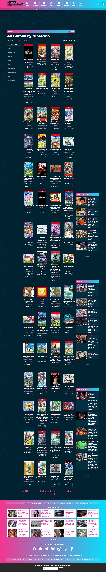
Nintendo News (55, 559)
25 (85, 224)
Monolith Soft (31, 96)
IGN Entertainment (44, 555)
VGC (73, 559)
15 (70, 491)
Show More (53, 539)
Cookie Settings (86, 503)
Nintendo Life (20, 559)
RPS (92, 559)
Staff (26, 503)
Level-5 (44, 358)
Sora (71, 240)
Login (96, 4)
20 (53, 494)
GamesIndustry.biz (81, 559)
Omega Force (44, 91)
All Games (71, 31)
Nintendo (29, 64)
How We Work (33, 503)
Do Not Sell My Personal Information (73, 555)
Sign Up (99, 4)
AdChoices (62, 555)
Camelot (57, 330)
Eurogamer (67, 559)
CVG (88, 559)
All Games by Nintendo (28, 36)
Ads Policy (72, 503)
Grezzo (31, 271)
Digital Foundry (45, 559)
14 (67, 491)
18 (47, 494)
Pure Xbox (36, 559)
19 (50, 494)
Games (10, 31)
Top (16, 503)
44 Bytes (57, 555)
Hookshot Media (31, 555)
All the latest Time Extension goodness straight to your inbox (53, 565)
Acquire (44, 479)
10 (54, 491)
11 (57, 491)
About (21, 503)
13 (64, 491)
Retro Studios (58, 243)
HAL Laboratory (31, 209)
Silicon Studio (71, 390)
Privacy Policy (55, 503)
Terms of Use (64, 503)
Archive (79, 503)
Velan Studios (44, 61)
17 (43, 494)
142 (85, 325)
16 (73, 491)
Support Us (41, 503)
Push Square (29, 559)
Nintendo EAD (44, 125)
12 (61, 491)
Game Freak (31, 154)
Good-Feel (71, 64)
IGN (61, 559)
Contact (48, 503)
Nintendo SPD (31, 181)
